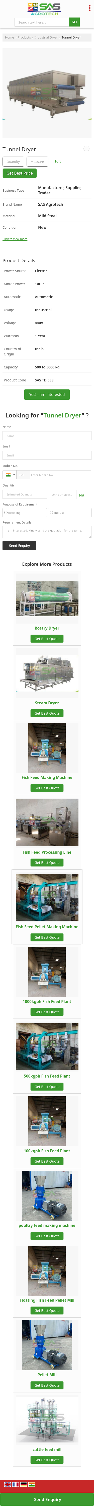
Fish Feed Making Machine (47, 777)
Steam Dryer (47, 703)
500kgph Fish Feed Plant (47, 1076)
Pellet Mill (46, 1374)
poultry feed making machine (47, 1225)
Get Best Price (20, 173)
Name (7, 427)
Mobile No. (10, 466)
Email (6, 446)
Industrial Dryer (46, 37)
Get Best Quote (46, 638)
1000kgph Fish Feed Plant (47, 1001)
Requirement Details (17, 522)
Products (24, 37)
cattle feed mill (47, 1449)
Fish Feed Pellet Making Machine (47, 926)
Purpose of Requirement (20, 504)
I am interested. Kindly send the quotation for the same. (47, 532)
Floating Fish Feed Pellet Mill (47, 1300)
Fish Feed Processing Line (47, 852)
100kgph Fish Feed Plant (47, 1151)
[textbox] (37, 162)
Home (9, 37)
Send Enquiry (47, 1499)
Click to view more (15, 239)
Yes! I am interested (47, 394)
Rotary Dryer (47, 628)
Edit (57, 161)
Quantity (9, 485)
